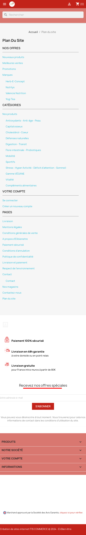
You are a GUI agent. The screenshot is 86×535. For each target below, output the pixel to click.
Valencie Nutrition (16, 93)
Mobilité (10, 156)
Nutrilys (10, 87)
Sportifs (10, 162)
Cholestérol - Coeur (17, 132)
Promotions (9, 69)
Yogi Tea (10, 99)
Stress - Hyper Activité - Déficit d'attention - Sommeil (36, 167)
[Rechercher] (43, 14)
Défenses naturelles (17, 138)
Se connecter (10, 200)
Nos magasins (10, 286)
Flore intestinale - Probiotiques (23, 150)
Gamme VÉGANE (15, 173)
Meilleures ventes (12, 63)
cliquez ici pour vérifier (71, 512)
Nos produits (9, 114)
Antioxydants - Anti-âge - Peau (23, 120)
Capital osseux (14, 126)
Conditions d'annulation (16, 250)
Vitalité (10, 179)
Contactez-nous (11, 292)
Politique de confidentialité (17, 256)
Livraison (7, 221)
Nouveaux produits (13, 57)
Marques (7, 75)
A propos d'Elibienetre (15, 239)
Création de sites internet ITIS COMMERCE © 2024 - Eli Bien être (35, 529)
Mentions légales (12, 227)
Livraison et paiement (14, 262)
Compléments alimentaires (21, 185)
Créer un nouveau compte (17, 206)
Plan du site (9, 298)
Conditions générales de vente (20, 233)
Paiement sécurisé (13, 245)
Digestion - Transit (16, 144)
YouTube (5, 324)
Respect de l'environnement (18, 268)
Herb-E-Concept (15, 81)
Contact (7, 274)
